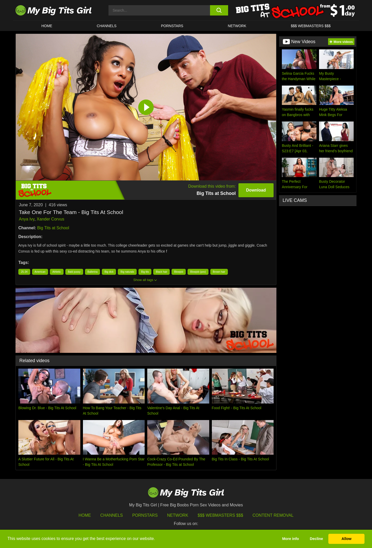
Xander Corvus (50, 219)
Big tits (145, 271)
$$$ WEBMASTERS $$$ (311, 26)
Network (237, 26)
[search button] (219, 10)
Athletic (56, 271)
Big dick (108, 271)
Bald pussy (74, 271)
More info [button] (290, 539)
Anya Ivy (26, 219)
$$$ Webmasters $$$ (220, 515)
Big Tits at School (53, 228)
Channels (111, 515)
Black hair (161, 271)
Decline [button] (316, 539)
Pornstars (172, 26)
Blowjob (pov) (198, 271)
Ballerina (93, 271)
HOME (46, 26)
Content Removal (273, 515)
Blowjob (178, 271)
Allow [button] (346, 539)
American (40, 271)
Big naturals (127, 271)
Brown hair (219, 271)
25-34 (24, 271)
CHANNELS (107, 26)
